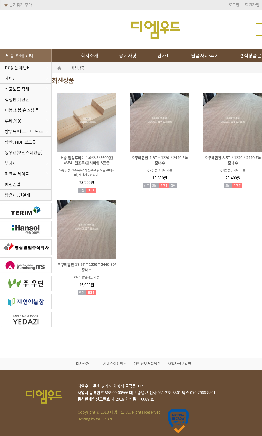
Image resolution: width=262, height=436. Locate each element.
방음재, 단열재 (17, 195)
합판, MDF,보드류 (20, 142)
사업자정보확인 (179, 363)
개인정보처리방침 (147, 363)
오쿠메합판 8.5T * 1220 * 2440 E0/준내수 (233, 160)
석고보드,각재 (17, 89)
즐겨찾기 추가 (18, 5)
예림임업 (12, 184)
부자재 (11, 163)
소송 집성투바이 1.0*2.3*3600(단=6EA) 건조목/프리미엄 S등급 (86, 160)
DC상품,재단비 (18, 67)
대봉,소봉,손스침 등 (22, 110)
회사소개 (89, 55)
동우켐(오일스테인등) (23, 152)
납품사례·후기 (205, 55)
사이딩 (11, 78)
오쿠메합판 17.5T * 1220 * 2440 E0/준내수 (86, 267)
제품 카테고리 (19, 56)
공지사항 (128, 55)
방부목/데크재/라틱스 (24, 131)
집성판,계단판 (17, 99)
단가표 (164, 55)
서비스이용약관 (115, 363)
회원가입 (252, 5)
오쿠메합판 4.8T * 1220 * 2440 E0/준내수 (160, 160)
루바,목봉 (13, 120)
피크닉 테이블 (17, 174)
